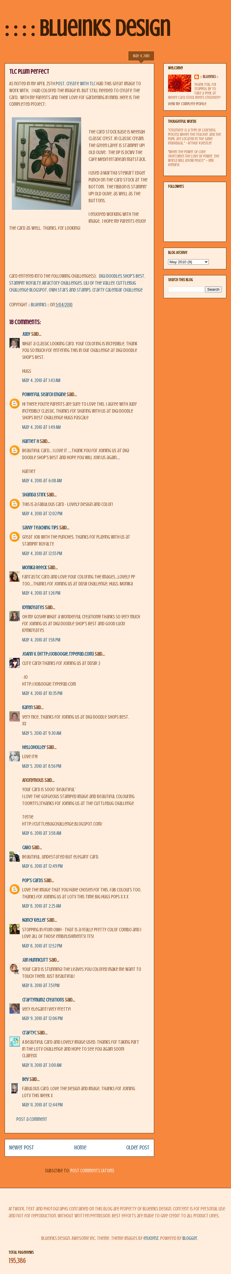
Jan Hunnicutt (35, 960)
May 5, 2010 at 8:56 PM (41, 766)
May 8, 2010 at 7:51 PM (40, 985)
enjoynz (151, 1238)
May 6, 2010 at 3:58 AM (41, 833)
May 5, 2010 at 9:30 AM (41, 733)
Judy (26, 334)
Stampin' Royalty (24, 283)
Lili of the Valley (99, 283)
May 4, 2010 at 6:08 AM (42, 480)
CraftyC (29, 1033)
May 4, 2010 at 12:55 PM (42, 553)
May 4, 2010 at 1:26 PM (41, 593)
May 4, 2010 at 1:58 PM (41, 640)
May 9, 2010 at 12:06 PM (42, 1018)
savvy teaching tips (40, 528)
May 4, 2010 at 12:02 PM (42, 513)
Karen (27, 707)
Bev (25, 1079)
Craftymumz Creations (43, 1000)
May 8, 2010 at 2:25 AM (41, 906)
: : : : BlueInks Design (87, 28)
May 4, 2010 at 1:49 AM (41, 427)
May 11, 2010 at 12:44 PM (42, 1105)
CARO (26, 847)
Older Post (138, 1147)
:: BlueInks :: (209, 77)
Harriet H (30, 441)
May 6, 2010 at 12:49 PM (42, 866)
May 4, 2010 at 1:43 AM (41, 380)
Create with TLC (81, 83)
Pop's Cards (32, 880)
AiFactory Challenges (62, 283)
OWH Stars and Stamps (70, 290)
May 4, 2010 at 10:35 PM (42, 693)
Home (80, 1147)
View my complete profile (187, 104)
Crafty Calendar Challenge (117, 290)
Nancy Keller (34, 920)
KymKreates (33, 607)
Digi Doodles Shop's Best (121, 276)
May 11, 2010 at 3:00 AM (42, 1065)
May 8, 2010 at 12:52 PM (42, 946)
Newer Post (21, 1147)
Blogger (190, 1238)
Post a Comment (31, 1119)
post (60, 83)
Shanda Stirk (34, 495)
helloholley (34, 747)
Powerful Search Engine (44, 394)
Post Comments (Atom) (92, 1170)
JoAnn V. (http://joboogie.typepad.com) (58, 654)
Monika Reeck (34, 567)
